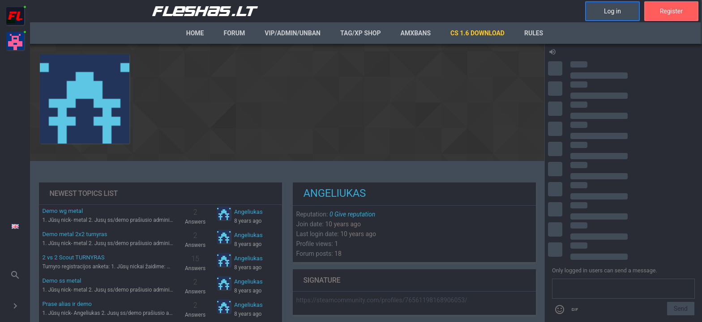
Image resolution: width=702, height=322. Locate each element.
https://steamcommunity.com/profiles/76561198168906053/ (381, 300)
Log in (612, 11)
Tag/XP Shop (360, 33)
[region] (287, 183)
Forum (234, 33)
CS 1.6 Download (477, 33)
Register (671, 11)
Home (195, 33)
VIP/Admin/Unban (293, 33)
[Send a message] (623, 289)
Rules (533, 33)
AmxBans (416, 33)
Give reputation (352, 214)
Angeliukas (248, 211)
